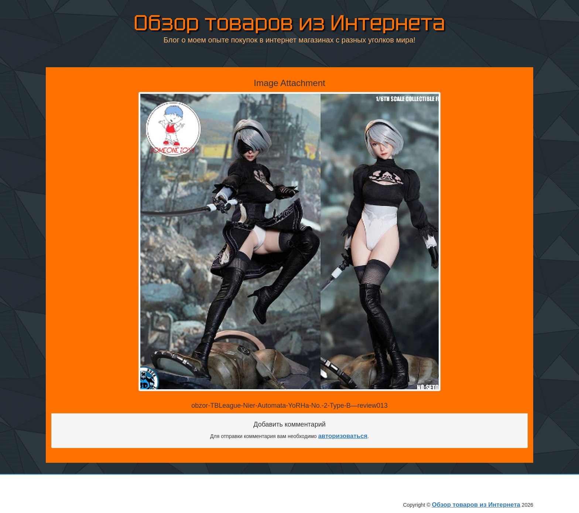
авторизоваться (343, 436)
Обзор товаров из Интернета (289, 21)
